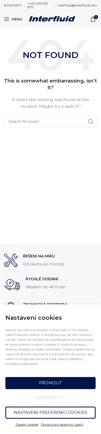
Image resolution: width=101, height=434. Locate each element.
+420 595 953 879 (37, 5)
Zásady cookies (26, 424)
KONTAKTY (13, 5)
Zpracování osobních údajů (62, 424)
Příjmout (50, 382)
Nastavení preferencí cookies (50, 412)
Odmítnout (50, 397)
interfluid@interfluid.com (77, 5)
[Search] (50, 121)
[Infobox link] (50, 260)
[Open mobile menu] (13, 19)
